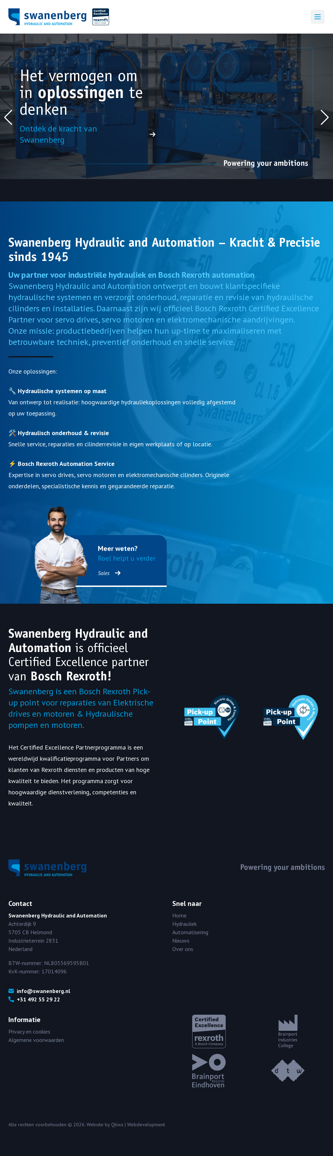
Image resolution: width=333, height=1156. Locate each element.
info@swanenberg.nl (39, 990)
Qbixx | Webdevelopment (138, 1124)
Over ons (182, 948)
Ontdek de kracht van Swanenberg (87, 134)
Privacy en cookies (29, 1031)
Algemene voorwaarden (36, 1039)
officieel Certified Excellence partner (78, 654)
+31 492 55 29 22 (34, 999)
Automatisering (190, 932)
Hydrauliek (184, 923)
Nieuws (180, 940)
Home (179, 915)
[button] (8, 117)
